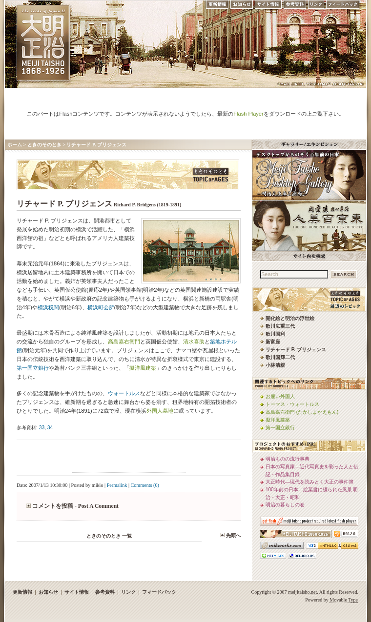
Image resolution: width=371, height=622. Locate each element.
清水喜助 (194, 341)
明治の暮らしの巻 (285, 504)
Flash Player (248, 114)
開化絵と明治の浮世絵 (290, 318)
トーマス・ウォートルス (292, 404)
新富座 (273, 341)
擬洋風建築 (142, 368)
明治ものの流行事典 (287, 458)
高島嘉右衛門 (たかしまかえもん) (302, 412)
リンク (316, 6)
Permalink (117, 485)
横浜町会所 (100, 307)
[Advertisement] (129, 457)
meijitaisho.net (302, 592)
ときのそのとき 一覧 (109, 536)
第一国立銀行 (33, 368)
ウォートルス (124, 393)
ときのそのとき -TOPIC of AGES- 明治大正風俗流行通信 (128, 175)
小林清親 (275, 365)
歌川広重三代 (280, 326)
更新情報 (216, 6)
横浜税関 (48, 307)
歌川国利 (275, 334)
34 (50, 427)
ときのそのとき (44, 144)
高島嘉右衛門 (124, 341)
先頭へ (233, 535)
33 (41, 427)
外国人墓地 (159, 411)
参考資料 (295, 6)
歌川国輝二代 (280, 357)
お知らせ (241, 6)
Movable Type (344, 599)
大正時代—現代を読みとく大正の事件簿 (309, 481)
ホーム (14, 144)
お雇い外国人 (280, 396)
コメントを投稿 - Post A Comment (75, 506)
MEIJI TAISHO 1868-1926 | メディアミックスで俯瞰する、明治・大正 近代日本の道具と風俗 (43, 42)
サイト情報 (268, 6)
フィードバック (343, 6)
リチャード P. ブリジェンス (96, 144)
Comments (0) (145, 485)
